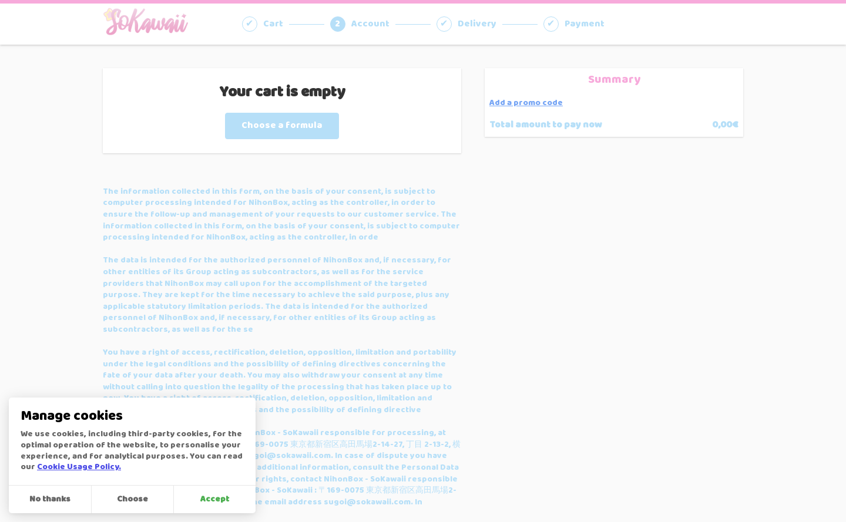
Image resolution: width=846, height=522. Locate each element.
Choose (132, 499)
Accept (214, 499)
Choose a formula (282, 125)
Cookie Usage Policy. (79, 467)
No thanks (49, 499)
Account (370, 24)
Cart (273, 24)
